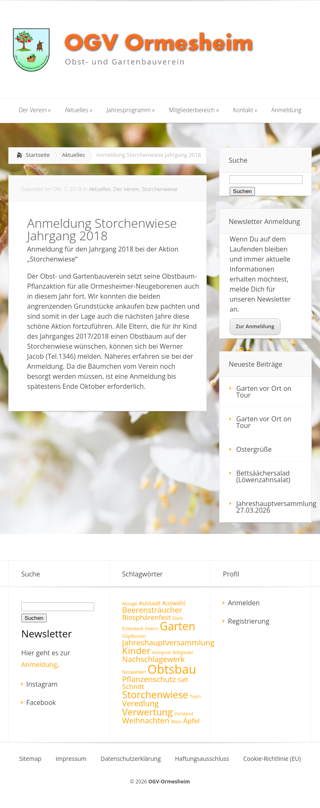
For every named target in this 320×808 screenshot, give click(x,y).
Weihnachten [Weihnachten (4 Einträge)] (145, 720)
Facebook (41, 702)
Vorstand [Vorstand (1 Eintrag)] (184, 714)
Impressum (70, 759)
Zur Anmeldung (255, 326)
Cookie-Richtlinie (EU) (272, 759)
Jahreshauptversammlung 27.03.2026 (273, 507)
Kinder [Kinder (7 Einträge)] (136, 650)
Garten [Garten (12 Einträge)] (177, 626)
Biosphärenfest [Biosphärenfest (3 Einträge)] (146, 617)
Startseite (38, 155)
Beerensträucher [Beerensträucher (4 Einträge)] (152, 609)
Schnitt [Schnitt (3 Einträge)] (133, 686)
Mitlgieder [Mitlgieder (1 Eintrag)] (182, 652)
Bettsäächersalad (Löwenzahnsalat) (263, 476)
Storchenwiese (159, 189)
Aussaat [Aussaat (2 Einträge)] (149, 603)
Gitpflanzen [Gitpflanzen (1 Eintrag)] (134, 636)
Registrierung (248, 621)
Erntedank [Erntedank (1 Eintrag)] (132, 629)
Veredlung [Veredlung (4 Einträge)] (140, 703)
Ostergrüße (254, 449)
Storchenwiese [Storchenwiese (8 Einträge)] (155, 694)
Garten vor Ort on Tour (263, 392)
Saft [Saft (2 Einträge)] (183, 680)
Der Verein (126, 189)
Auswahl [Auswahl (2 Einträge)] (173, 603)
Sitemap (30, 759)
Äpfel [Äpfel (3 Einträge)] (191, 720)
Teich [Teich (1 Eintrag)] (195, 697)
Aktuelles (73, 155)
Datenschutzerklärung (131, 759)
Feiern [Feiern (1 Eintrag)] (151, 629)
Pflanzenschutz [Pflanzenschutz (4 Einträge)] (149, 679)
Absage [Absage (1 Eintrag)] (129, 604)
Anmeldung (39, 664)
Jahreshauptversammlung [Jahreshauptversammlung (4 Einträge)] (168, 642)
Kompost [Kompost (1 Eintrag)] (161, 652)
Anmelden (244, 602)
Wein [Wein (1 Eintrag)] (176, 722)
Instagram (42, 684)
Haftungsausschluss (202, 759)
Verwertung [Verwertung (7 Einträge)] (147, 711)
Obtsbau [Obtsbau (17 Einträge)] (172, 669)
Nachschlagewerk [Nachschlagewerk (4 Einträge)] (153, 659)
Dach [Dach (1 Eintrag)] (177, 618)
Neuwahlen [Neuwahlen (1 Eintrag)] (133, 672)
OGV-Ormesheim (169, 781)
